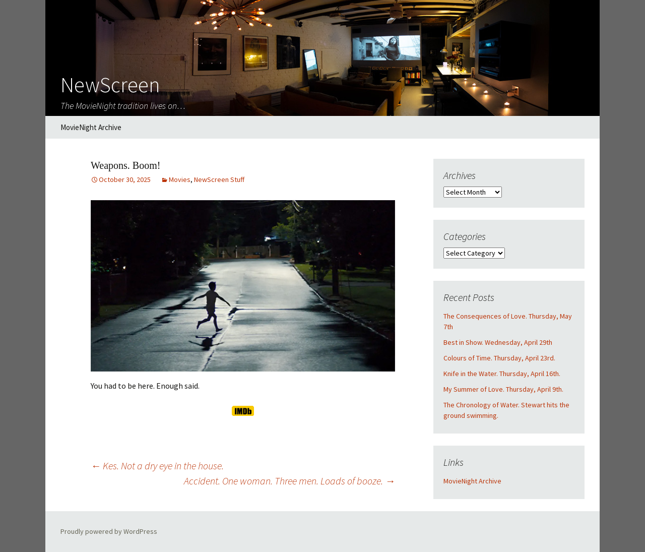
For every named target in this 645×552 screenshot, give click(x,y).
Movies (179, 179)
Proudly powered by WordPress (108, 531)
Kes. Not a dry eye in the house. (157, 465)
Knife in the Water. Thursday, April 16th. (501, 373)
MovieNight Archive (90, 127)
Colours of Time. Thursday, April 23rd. (499, 357)
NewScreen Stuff (219, 179)
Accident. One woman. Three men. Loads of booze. (289, 480)
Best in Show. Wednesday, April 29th (497, 342)
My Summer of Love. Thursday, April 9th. (503, 389)
